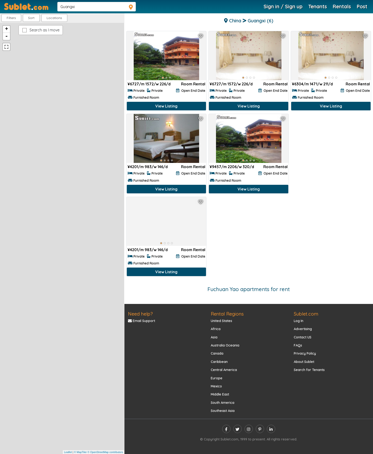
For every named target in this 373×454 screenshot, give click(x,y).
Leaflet (68, 452)
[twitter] (237, 429)
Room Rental (193, 84)
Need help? (140, 314)
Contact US (302, 337)
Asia (214, 337)
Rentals (342, 6)
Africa (216, 329)
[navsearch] (96, 6)
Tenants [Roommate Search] (317, 6)
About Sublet (304, 362)
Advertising (303, 329)
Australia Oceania (225, 345)
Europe (216, 378)
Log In (298, 321)
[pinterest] (260, 429)
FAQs (298, 345)
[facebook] (226, 429)
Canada (217, 353)
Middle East (220, 394)
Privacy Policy (305, 353)
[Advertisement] (330, 148)
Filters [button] (11, 18)
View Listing (166, 106)
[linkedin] (271, 429)
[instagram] (249, 429)
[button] (54, 18)
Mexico (216, 386)
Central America (224, 370)
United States (221, 321)
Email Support (141, 321)
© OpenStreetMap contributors (105, 452)
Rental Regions (227, 314)
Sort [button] (31, 18)
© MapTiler (80, 452)
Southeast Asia (223, 411)
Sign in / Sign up (283, 6)
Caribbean (219, 362)
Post (362, 6)
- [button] (6, 36)
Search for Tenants (309, 370)
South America (222, 402)
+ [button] (6, 29)
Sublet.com (306, 314)
